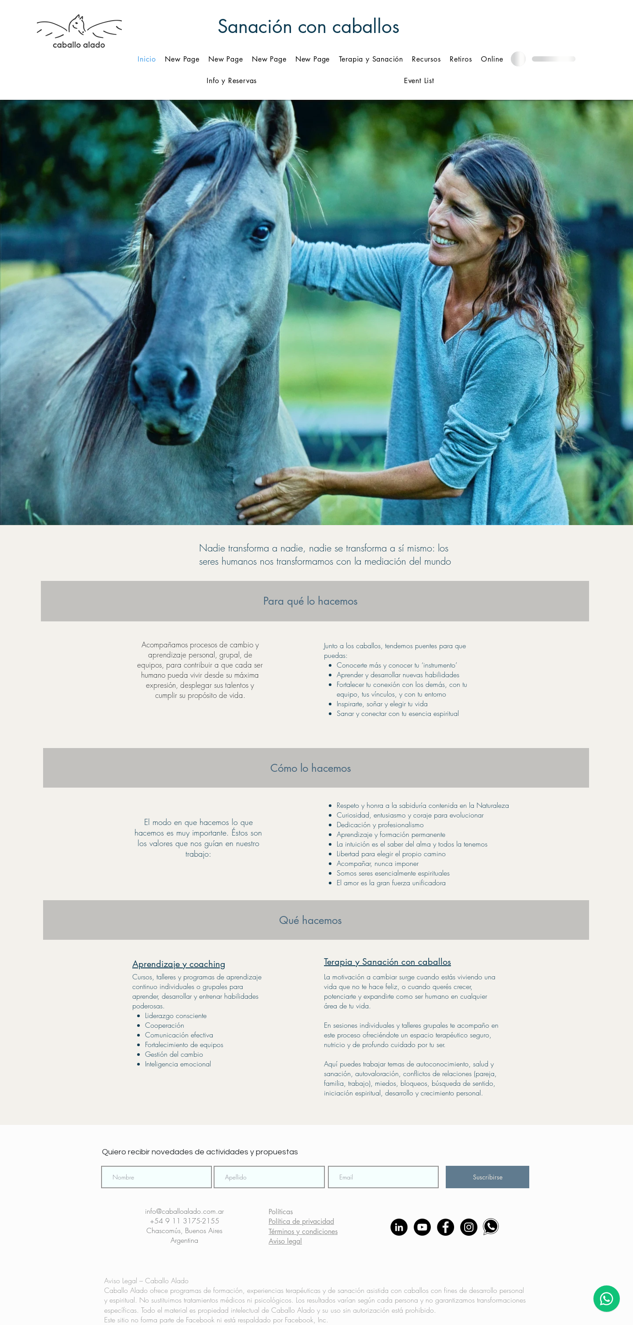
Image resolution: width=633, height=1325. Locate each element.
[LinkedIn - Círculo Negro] (398, 1227)
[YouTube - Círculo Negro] (422, 1227)
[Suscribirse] (487, 1177)
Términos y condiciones (303, 1231)
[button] (426, 59)
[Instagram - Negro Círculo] (468, 1227)
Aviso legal (285, 1241)
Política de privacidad (301, 1221)
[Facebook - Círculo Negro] (445, 1227)
